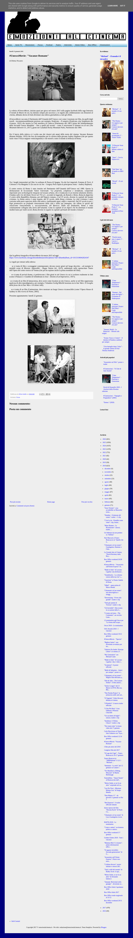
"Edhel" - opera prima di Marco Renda (112, 586)
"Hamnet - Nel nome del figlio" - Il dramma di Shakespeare (117, 295)
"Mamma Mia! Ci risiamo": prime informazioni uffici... (113, 845)
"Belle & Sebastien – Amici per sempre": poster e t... (113, 671)
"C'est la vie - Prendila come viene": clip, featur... (113, 521)
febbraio (107, 502)
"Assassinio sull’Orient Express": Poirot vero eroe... (112, 859)
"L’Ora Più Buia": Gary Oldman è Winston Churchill (112, 710)
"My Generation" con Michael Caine (111, 656)
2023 (104, 449)
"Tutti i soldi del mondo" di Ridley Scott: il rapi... (113, 870)
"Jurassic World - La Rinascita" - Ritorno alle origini (110, 331)
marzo (107, 499)
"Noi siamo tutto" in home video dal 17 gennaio (113, 727)
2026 (104, 439)
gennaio (107, 505)
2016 (104, 911)
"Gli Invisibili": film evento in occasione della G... (113, 609)
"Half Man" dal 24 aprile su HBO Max (117, 171)
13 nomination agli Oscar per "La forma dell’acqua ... (113, 621)
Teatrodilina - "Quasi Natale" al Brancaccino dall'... (113, 779)
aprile (107, 495)
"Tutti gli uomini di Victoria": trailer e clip (112, 604)
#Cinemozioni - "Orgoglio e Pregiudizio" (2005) (112, 397)
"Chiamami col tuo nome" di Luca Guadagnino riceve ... (113, 817)
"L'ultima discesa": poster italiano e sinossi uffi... (112, 865)
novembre (108, 472)
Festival (49, 45)
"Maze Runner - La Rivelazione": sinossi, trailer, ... (112, 527)
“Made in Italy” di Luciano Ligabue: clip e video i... (113, 661)
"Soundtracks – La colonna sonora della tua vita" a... (113, 576)
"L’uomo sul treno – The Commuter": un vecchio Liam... (113, 615)
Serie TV (18, 45)
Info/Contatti (16, 921)
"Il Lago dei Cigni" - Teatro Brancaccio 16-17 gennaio (113, 754)
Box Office (92, 45)
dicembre (108, 469)
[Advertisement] (51, 481)
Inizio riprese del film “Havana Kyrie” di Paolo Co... (113, 810)
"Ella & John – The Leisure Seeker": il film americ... (113, 682)
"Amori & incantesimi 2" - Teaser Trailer (117, 135)
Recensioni (30, 45)
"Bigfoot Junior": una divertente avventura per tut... (113, 644)
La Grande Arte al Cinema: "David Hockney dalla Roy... (113, 554)
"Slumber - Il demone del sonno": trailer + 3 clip (112, 516)
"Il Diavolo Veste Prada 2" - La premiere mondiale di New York (117, 209)
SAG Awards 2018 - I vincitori (111, 630)
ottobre (107, 475)
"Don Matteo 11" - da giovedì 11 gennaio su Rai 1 (113, 797)
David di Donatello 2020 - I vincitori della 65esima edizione (112, 389)
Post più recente (15, 502)
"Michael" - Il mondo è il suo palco (117, 111)
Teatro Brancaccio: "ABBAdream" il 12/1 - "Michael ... (113, 760)
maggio (107, 492)
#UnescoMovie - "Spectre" (113, 639)
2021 (104, 456)
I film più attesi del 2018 (112, 747)
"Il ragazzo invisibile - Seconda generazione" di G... (113, 852)
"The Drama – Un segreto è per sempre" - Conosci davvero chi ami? (117, 125)
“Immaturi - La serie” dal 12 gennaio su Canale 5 (113, 767)
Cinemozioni (105, 45)
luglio (107, 485)
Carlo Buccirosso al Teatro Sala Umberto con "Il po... (113, 732)
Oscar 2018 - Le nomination (113, 625)
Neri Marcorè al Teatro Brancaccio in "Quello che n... (113, 540)
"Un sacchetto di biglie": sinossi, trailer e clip (112, 717)
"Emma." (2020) (108, 402)
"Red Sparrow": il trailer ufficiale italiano (112, 804)
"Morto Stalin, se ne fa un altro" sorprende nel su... (113, 784)
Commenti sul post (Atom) (25, 506)
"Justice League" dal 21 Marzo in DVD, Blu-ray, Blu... (113, 688)
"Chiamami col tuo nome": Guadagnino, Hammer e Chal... (113, 547)
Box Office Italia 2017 (111, 892)
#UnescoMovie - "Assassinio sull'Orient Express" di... (113, 566)
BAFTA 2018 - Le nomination (110, 823)
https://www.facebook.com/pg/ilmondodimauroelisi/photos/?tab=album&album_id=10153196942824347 (49, 258)
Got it (122, 6)
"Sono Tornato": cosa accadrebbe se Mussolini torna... (113, 510)
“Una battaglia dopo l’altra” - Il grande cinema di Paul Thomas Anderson (112, 348)
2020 (104, 459)
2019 (104, 462)
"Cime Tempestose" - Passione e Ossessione (116, 283)
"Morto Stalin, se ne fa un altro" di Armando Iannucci (112, 877)
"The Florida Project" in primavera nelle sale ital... (113, 694)
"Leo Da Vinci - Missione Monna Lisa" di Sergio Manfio (112, 790)
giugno (107, 489)
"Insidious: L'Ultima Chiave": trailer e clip (112, 722)
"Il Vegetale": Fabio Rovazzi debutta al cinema (113, 699)
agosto (107, 482)
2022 (104, 452)
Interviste (68, 45)
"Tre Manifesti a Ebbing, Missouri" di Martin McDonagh (112, 773)
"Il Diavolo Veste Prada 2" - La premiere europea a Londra (117, 196)
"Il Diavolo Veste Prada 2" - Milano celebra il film (117, 148)
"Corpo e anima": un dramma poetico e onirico (114, 828)
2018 (104, 466)
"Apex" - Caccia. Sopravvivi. (117, 158)
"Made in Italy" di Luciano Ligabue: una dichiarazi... (113, 571)
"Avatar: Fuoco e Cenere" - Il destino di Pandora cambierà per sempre (112, 340)
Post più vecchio (86, 502)
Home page (51, 502)
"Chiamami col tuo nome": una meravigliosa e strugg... (113, 592)
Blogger (103, 927)
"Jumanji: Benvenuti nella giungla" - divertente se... (113, 883)
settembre (108, 479)
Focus (40, 45)
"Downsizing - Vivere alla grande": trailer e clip (112, 599)
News (10, 45)
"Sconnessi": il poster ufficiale (111, 666)
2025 (104, 442)
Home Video (80, 45)
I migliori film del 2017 (112, 750)
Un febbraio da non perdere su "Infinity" (113, 534)
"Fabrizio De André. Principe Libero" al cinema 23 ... (113, 650)
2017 (104, 908)
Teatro (58, 45)
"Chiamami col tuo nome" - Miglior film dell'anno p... (113, 676)
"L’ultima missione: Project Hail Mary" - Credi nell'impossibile (117, 265)
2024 (104, 446)
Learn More (113, 6)
